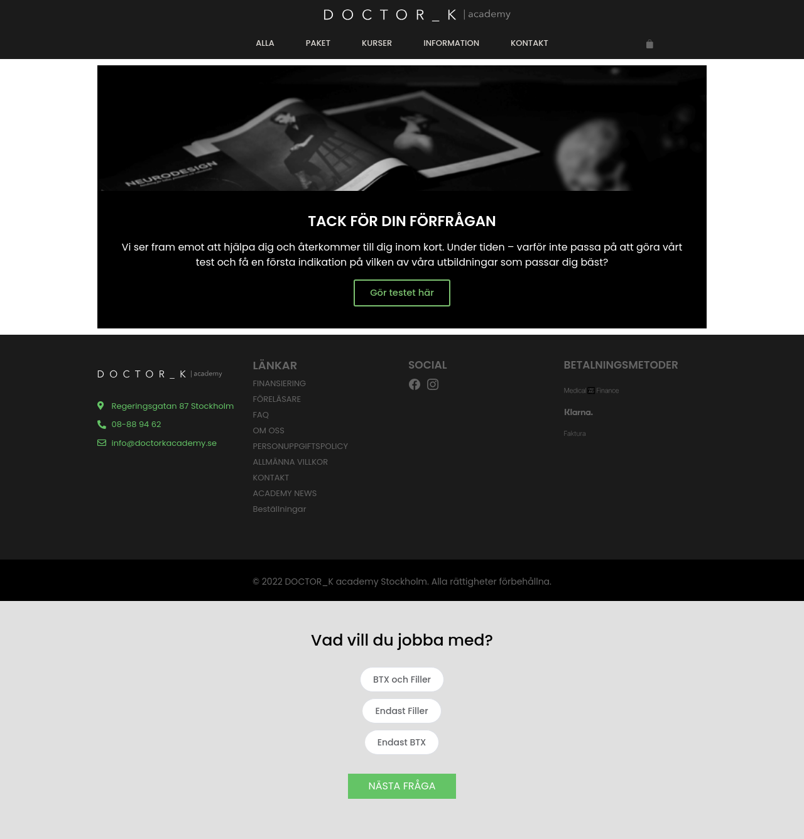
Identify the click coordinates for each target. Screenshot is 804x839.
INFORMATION (451, 43)
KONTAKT (529, 43)
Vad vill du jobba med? (402, 640)
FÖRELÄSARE (277, 399)
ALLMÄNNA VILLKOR (291, 462)
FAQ (261, 415)
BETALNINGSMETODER (621, 364)
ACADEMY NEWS (285, 493)
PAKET (318, 43)
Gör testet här (402, 293)
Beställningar (280, 509)
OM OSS (269, 430)
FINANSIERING (280, 383)
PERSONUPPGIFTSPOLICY (301, 446)
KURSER (377, 43)
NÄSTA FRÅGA (402, 786)
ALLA (265, 43)
